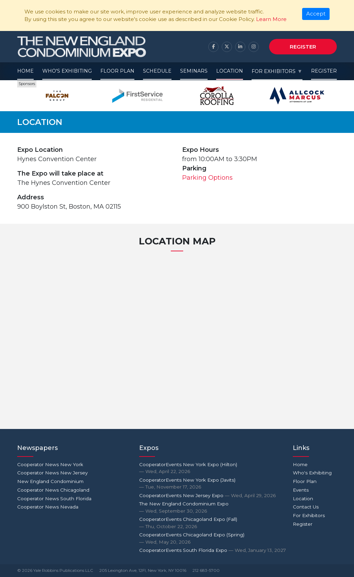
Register (303, 46)
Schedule (157, 71)
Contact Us (306, 507)
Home (25, 71)
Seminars (194, 71)
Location (229, 71)
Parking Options (207, 177)
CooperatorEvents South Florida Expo (212, 550)
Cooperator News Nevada (47, 507)
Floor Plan (117, 71)
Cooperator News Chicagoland (53, 490)
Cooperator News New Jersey (52, 472)
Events (301, 490)
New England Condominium (50, 481)
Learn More (271, 19)
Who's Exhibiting (67, 71)
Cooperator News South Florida (54, 498)
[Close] (316, 14)
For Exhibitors (274, 71)
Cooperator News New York (50, 464)
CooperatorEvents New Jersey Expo (207, 495)
